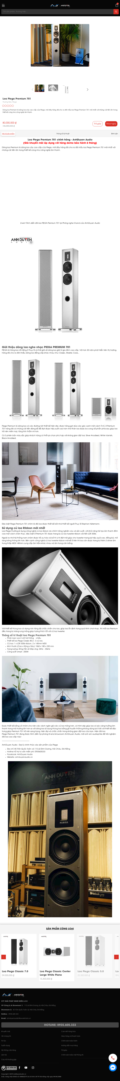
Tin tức (3, 1041)
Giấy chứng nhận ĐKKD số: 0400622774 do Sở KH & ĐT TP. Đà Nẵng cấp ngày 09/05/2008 (31, 1076)
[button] (87, 89)
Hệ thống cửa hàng (8, 1050)
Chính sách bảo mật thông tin (72, 1055)
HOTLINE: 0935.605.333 (60, 1025)
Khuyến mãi (5, 1031)
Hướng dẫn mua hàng (69, 1045)
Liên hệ (4, 1055)
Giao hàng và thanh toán (70, 1036)
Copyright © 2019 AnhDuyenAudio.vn (13, 1074)
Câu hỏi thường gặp (8, 1059)
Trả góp (97, 124)
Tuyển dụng (5, 1045)
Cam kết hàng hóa (68, 1031)
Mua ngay (111, 124)
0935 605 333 (13, 1014)
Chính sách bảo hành (69, 1041)
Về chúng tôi (6, 1036)
